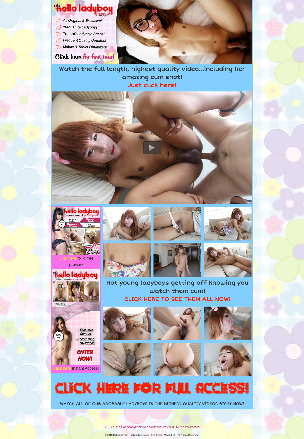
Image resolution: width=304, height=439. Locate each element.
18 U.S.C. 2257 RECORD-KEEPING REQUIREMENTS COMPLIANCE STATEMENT (152, 427)
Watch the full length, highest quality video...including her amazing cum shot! (152, 77)
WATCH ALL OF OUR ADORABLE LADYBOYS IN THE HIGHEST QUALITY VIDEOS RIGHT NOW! (152, 403)
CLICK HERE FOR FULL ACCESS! (152, 388)
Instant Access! (76, 368)
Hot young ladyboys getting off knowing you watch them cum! (177, 291)
